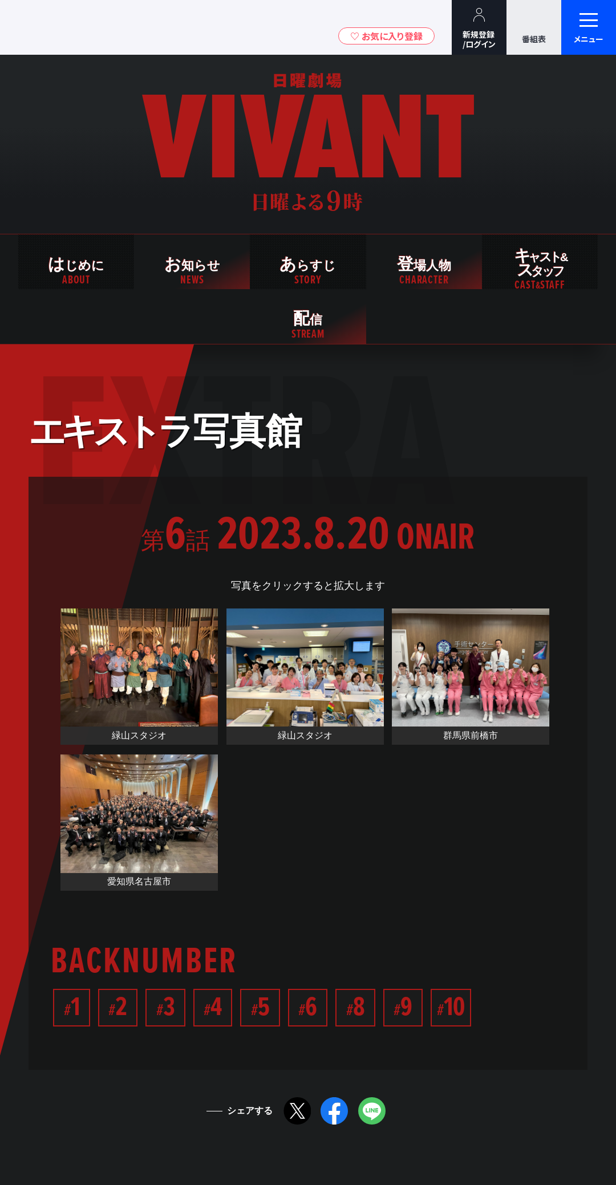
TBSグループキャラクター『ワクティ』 (107, 27)
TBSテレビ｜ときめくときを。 (43, 27)
